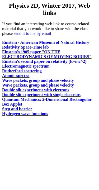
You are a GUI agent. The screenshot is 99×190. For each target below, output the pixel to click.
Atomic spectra (16, 75)
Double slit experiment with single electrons (41, 94)
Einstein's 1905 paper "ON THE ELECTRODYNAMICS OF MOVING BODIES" (47, 54)
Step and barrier (17, 109)
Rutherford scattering (22, 71)
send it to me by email (32, 33)
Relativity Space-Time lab (25, 47)
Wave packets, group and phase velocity (38, 80)
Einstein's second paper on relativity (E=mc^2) (44, 61)
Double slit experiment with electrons (35, 90)
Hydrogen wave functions (25, 113)
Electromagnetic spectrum (26, 66)
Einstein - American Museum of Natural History (45, 42)
